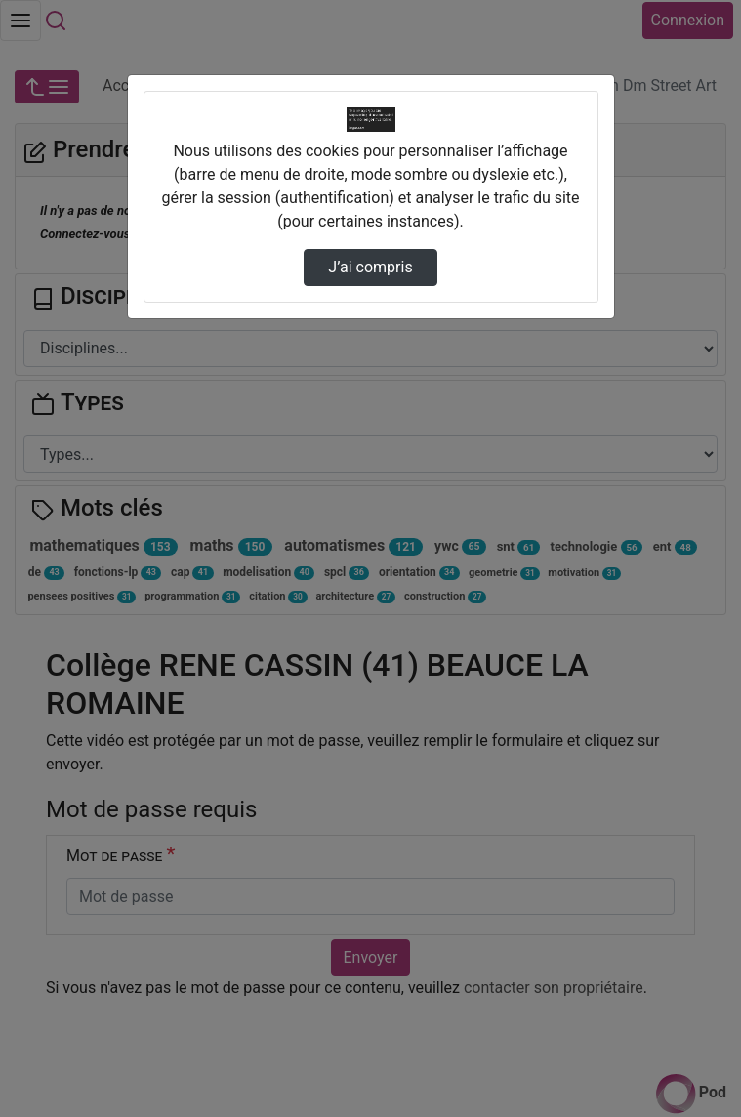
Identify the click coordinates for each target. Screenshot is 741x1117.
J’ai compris (370, 267)
